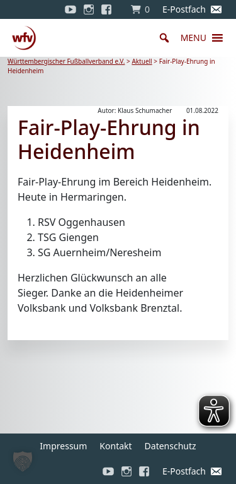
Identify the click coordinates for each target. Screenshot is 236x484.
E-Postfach (184, 9)
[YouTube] (70, 9)
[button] (193, 38)
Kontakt (115, 446)
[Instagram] (89, 9)
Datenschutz (170, 446)
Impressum (63, 446)
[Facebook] (109, 9)
